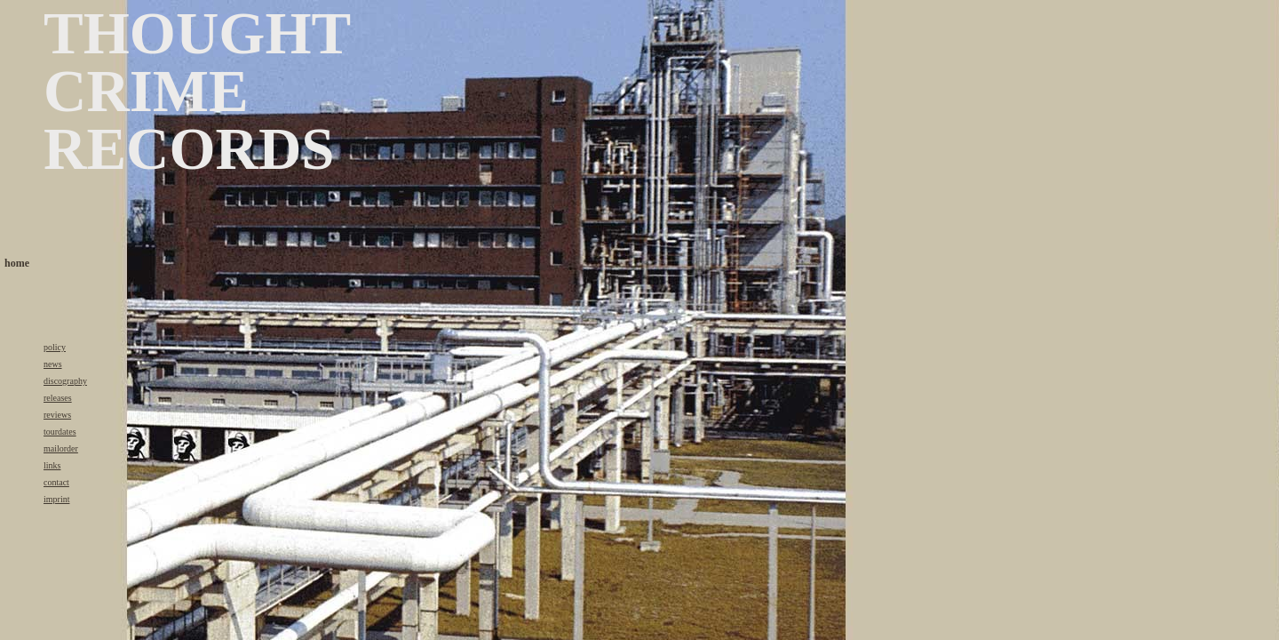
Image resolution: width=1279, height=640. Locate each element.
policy (55, 347)
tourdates (60, 431)
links (52, 465)
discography (65, 381)
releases (58, 398)
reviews (57, 415)
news (53, 364)
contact (56, 482)
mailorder (61, 448)
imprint (56, 499)
